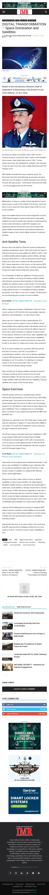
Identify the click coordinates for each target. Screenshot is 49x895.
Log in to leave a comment (24, 689)
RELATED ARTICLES (8, 607)
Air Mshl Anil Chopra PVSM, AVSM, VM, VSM (17, 35)
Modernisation (31, 20)
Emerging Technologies (15, 17)
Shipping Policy (30, 884)
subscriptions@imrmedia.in (28, 867)
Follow (42, 709)
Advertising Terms (7, 884)
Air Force (5, 649)
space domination (15, 545)
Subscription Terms (30, 886)
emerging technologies (10, 542)
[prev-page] (3, 675)
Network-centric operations (28, 542)
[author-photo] (24, 593)
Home (4, 17)
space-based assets (29, 545)
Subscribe (42, 713)
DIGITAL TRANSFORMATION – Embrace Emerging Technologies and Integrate (36, 572)
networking (41, 542)
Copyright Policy (18, 886)
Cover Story (23, 20)
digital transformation (26, 539)
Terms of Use (41, 884)
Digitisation (38, 539)
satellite (5, 545)
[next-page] (7, 675)
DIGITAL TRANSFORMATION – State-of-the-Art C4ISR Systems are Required (12, 572)
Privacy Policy (19, 884)
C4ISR (25, 17)
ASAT (10, 539)
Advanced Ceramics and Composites (29, 613)
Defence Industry (5, 617)
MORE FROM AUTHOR (23, 607)
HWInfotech (33, 892)
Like (44, 704)
